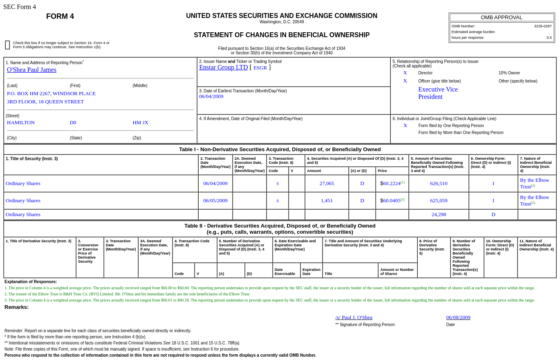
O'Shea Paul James (31, 69)
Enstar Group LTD (223, 67)
